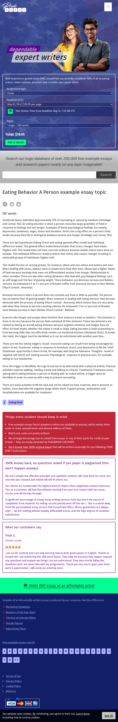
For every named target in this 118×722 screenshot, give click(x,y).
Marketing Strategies (18, 606)
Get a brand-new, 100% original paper (30, 447)
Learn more (83, 713)
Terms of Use (13, 676)
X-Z (16, 659)
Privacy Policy (14, 681)
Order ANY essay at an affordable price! (61, 585)
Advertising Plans (16, 628)
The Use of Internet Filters (21, 617)
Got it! (108, 715)
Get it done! (16, 142)
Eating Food (15, 402)
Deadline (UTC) (15, 99)
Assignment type (16, 88)
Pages (10, 121)
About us (11, 691)
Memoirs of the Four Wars (20, 612)
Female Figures (14, 623)
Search (106, 175)
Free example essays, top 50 (18, 642)
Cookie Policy (13, 686)
